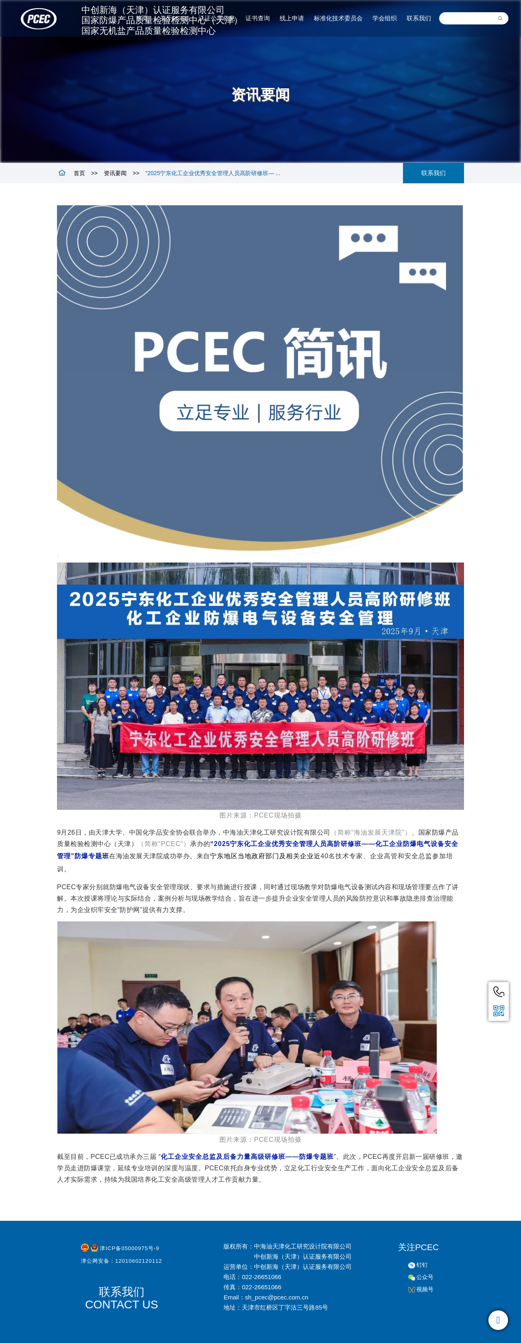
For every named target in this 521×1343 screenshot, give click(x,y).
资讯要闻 (115, 173)
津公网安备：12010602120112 (121, 1262)
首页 (79, 173)
